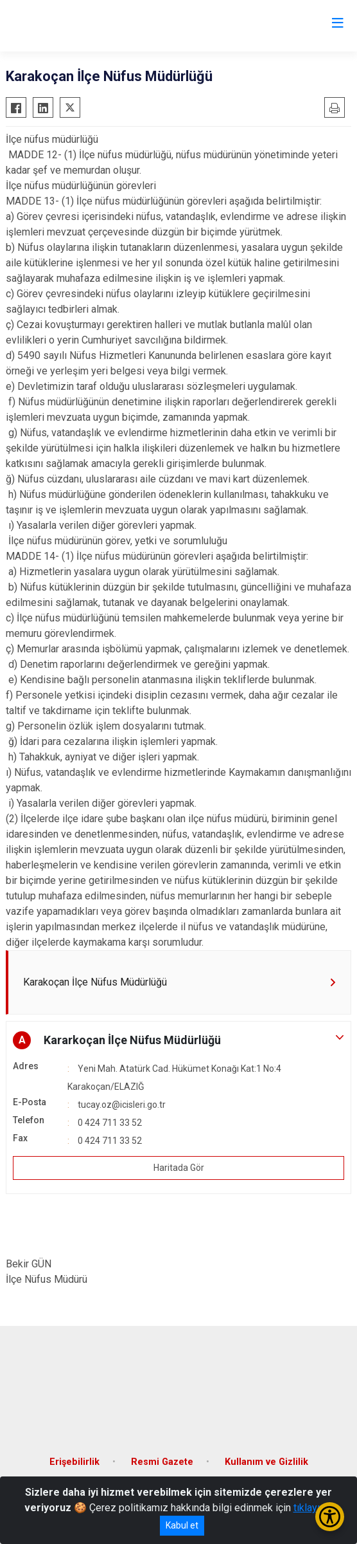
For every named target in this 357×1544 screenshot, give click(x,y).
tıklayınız (313, 1508)
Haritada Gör (178, 1168)
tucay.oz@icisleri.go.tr (122, 1104)
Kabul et (182, 1525)
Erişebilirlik (74, 1462)
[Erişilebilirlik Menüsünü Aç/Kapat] (329, 1516)
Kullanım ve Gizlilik (266, 1462)
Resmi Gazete (162, 1462)
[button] (178, 1040)
